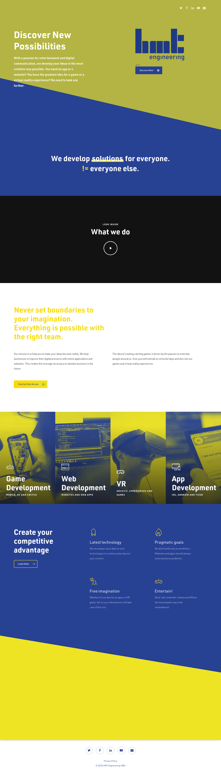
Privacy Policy (110, 760)
